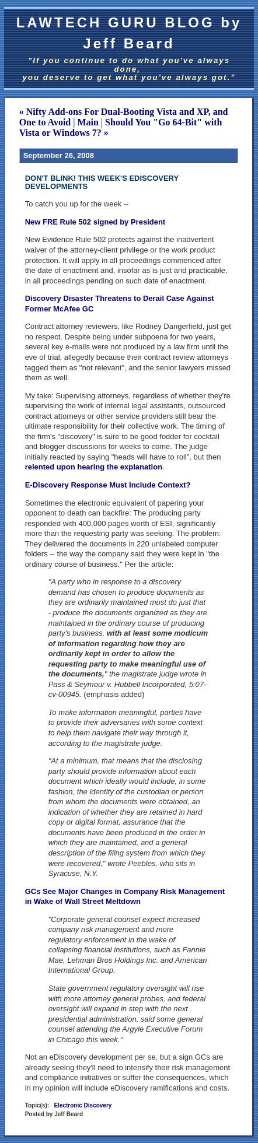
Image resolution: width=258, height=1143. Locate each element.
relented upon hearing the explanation (93, 466)
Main (87, 122)
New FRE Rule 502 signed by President (95, 222)
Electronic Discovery (82, 1105)
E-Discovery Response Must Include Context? (108, 485)
